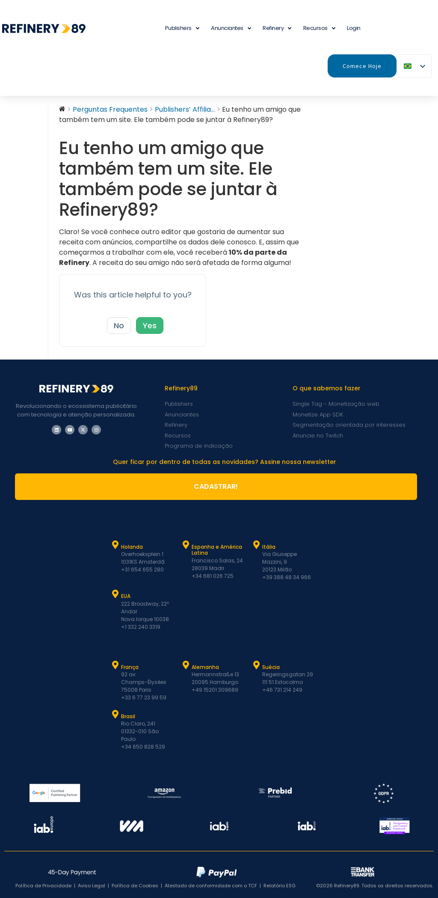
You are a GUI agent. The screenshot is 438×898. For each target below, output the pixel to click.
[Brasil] (115, 714)
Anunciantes (231, 28)
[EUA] (115, 594)
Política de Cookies (135, 885)
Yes (150, 325)
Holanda (132, 546)
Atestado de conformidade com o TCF (211, 885)
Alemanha (205, 667)
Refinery (277, 28)
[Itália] (256, 545)
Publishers (182, 28)
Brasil (128, 716)
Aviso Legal (91, 885)
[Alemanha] (186, 665)
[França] (115, 665)
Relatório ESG (279, 885)
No (119, 325)
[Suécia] (256, 665)
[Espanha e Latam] (186, 545)
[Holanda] (115, 545)
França (130, 667)
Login (354, 28)
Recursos (319, 28)
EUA (125, 596)
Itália (268, 546)
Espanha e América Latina (217, 549)
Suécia (271, 667)
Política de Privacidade (43, 885)
